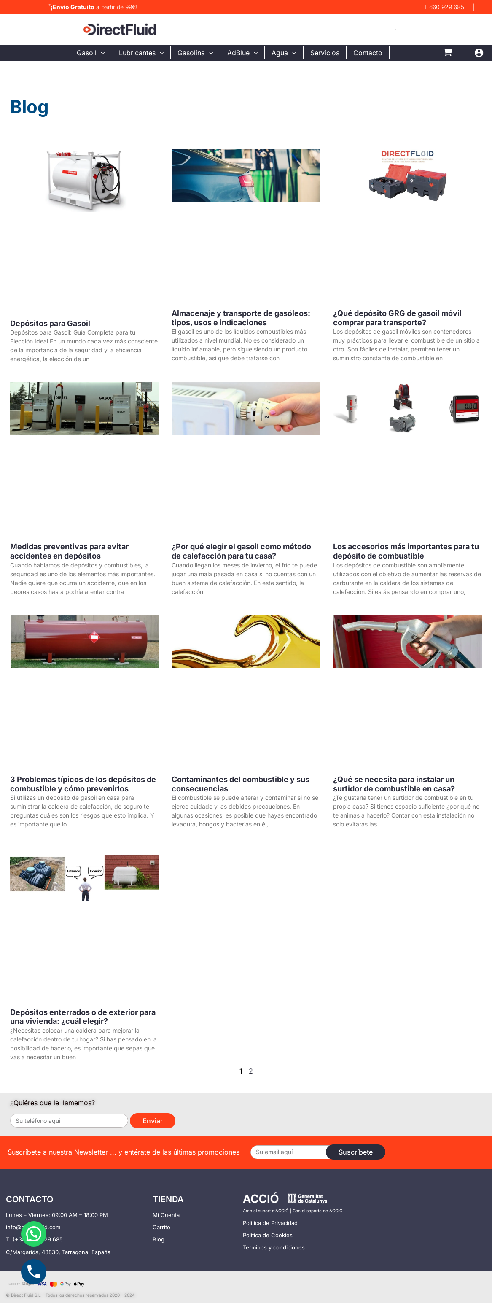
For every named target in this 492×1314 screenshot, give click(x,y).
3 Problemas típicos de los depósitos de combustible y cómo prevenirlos (83, 784)
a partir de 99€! (91, 7)
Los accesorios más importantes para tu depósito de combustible (406, 551)
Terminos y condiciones (274, 1247)
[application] (101, 52)
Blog (158, 1239)
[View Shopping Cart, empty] (447, 53)
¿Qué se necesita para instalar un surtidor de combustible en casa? (394, 784)
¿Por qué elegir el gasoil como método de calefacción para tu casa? (241, 551)
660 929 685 (444, 7)
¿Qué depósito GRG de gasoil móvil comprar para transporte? (397, 318)
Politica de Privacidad (270, 1223)
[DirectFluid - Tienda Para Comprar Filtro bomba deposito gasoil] (120, 28)
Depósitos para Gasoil (50, 323)
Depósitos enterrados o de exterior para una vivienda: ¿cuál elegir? (83, 1017)
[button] (33, 1234)
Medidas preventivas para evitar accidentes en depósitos (69, 551)
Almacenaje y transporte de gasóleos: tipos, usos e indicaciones (241, 318)
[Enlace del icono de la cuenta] (479, 52)
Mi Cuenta (166, 1214)
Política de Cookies (268, 1235)
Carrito (161, 1227)
